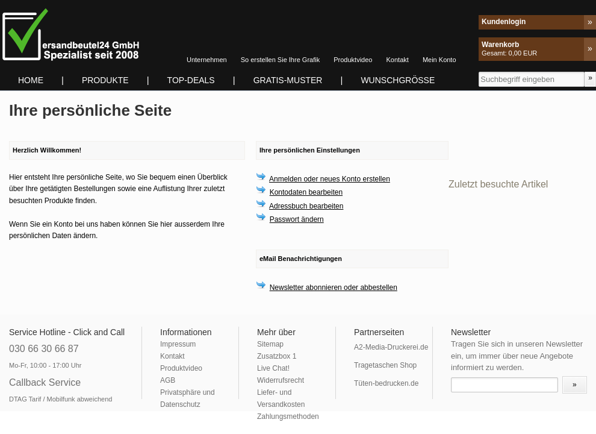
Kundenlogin (504, 21)
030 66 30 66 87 (44, 349)
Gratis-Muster (288, 80)
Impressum (178, 344)
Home (30, 80)
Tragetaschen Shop (385, 365)
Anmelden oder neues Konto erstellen (329, 179)
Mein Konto (439, 59)
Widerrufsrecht (280, 380)
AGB (167, 380)
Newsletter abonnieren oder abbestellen (333, 287)
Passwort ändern (297, 219)
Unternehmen (207, 59)
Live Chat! (273, 368)
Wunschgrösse (398, 80)
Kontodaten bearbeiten (306, 192)
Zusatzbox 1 (276, 356)
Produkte (105, 80)
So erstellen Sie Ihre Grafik (280, 59)
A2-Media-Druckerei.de (391, 347)
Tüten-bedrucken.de (386, 383)
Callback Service (45, 382)
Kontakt (397, 59)
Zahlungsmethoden (288, 416)
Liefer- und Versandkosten (281, 398)
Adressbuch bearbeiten (306, 206)
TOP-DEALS (191, 80)
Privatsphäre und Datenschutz (187, 398)
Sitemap (270, 344)
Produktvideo (353, 59)
